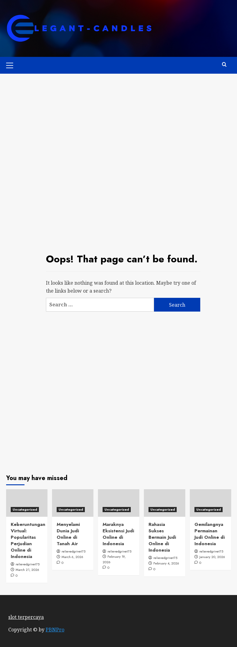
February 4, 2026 (166, 563)
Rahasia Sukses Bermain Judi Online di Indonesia (162, 537)
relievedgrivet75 (28, 564)
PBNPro (55, 629)
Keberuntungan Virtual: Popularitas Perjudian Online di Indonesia (28, 540)
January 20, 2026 (212, 556)
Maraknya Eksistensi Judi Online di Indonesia (118, 534)
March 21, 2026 (27, 569)
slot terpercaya (26, 617)
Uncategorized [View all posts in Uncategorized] (25, 509)
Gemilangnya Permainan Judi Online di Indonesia (209, 534)
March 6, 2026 (72, 556)
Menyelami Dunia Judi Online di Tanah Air (68, 534)
